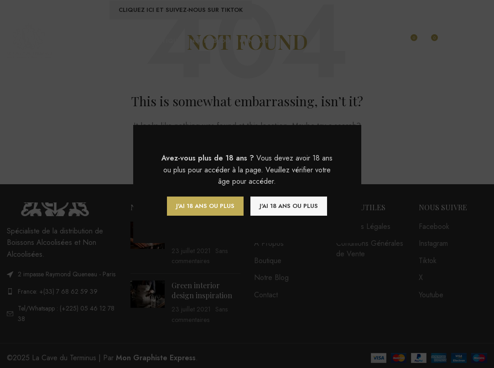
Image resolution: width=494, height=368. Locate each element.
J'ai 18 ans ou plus (205, 206)
